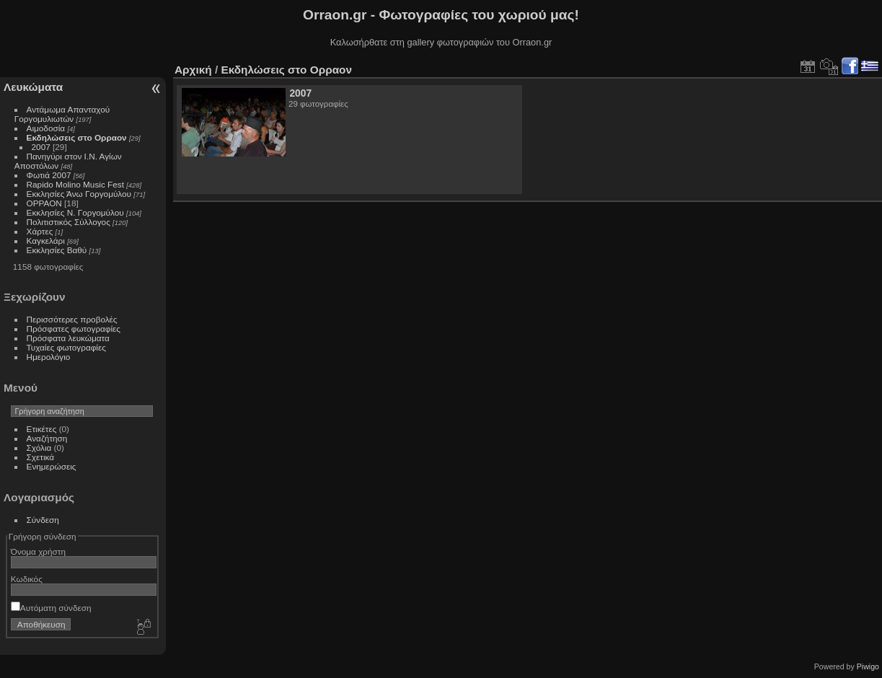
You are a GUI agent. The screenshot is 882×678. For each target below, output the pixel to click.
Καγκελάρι (46, 240)
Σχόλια (39, 447)
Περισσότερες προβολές (72, 319)
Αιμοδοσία (46, 128)
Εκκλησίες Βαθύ (57, 250)
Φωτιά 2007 (49, 175)
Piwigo (868, 666)
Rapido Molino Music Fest (75, 184)
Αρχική (193, 69)
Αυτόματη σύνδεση (51, 607)
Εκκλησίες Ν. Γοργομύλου (75, 212)
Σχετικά (41, 457)
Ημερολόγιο (49, 356)
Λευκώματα (33, 87)
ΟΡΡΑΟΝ (44, 203)
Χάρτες (40, 231)
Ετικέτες (42, 428)
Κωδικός (27, 579)
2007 (41, 146)
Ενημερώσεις (51, 466)
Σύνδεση (43, 519)
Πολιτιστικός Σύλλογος (68, 221)
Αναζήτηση (47, 438)
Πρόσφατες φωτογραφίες (73, 328)
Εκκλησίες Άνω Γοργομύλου (79, 193)
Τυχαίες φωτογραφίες (66, 347)
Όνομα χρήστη (38, 551)
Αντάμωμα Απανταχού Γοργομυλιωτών (62, 114)
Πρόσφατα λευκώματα (68, 338)
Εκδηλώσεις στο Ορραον (77, 137)
